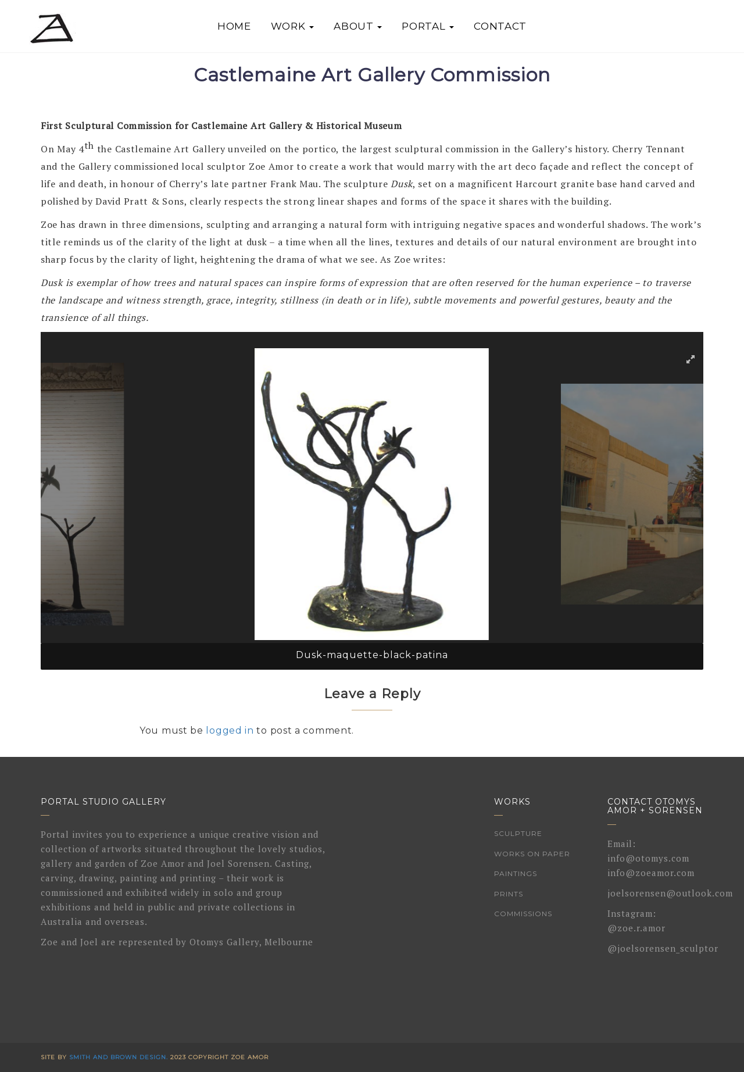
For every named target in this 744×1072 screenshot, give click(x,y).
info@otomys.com (648, 858)
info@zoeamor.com (651, 872)
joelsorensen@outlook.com (670, 893)
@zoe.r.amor (636, 928)
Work (292, 26)
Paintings (515, 873)
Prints (508, 893)
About (358, 26)
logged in (229, 730)
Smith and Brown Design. (118, 1057)
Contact (500, 26)
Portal (428, 26)
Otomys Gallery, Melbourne (251, 942)
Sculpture (518, 833)
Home (234, 26)
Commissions (523, 913)
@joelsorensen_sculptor (662, 948)
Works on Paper (532, 853)
